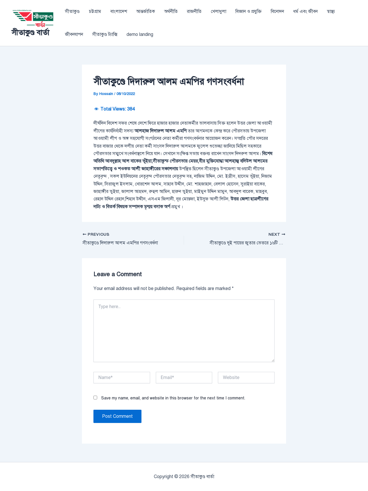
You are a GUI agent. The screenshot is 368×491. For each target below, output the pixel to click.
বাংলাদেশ (118, 11)
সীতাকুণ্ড (72, 11)
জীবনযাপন (74, 34)
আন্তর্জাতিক (145, 11)
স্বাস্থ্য (331, 11)
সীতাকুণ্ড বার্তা (30, 32)
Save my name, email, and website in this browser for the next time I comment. (173, 398)
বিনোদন (277, 11)
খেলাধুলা (218, 11)
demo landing (139, 34)
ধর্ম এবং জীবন (305, 11)
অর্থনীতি (171, 11)
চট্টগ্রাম (95, 11)
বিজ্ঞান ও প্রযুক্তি (248, 11)
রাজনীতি (194, 11)
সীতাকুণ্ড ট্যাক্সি (104, 34)
